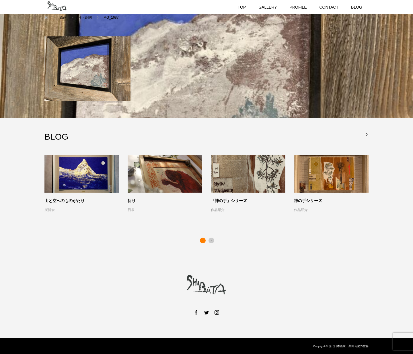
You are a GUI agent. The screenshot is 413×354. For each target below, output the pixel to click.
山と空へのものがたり (64, 200)
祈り (132, 200)
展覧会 (49, 210)
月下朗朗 (85, 17)
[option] (210, 184)
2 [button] (211, 240)
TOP (242, 7)
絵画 (63, 17)
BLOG (356, 7)
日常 (131, 210)
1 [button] (203, 240)
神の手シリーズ (308, 200)
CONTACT (328, 7)
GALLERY (267, 7)
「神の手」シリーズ (229, 200)
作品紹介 (218, 210)
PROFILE (298, 7)
